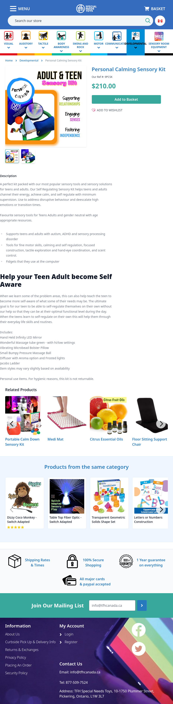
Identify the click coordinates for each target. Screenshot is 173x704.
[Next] (161, 423)
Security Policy (16, 673)
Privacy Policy (15, 657)
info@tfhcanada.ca (85, 672)
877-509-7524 (77, 682)
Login (66, 634)
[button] (160, 21)
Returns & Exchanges (21, 649)
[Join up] (142, 605)
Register (68, 642)
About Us (12, 634)
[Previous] (12, 423)
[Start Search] (147, 21)
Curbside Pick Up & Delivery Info (30, 642)
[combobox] (80, 21)
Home (9, 60)
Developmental (29, 60)
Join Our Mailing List (58, 605)
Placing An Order (18, 665)
